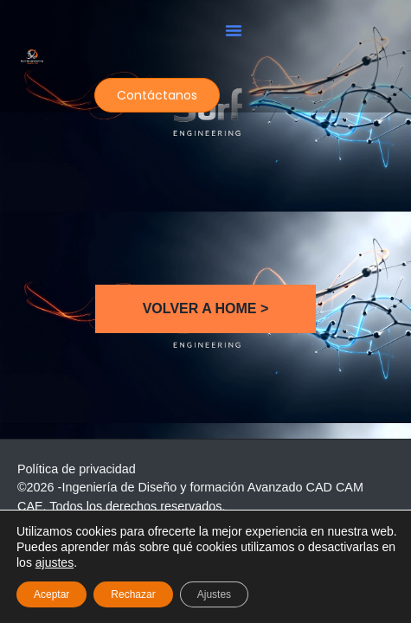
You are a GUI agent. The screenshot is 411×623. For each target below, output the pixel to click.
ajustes (54, 562)
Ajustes (214, 594)
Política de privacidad (76, 469)
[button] (234, 30)
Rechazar (133, 594)
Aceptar (51, 594)
